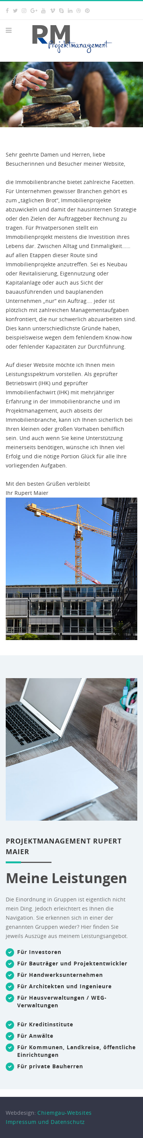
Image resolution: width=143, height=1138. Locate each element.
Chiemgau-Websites (64, 1112)
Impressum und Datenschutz (45, 1121)
